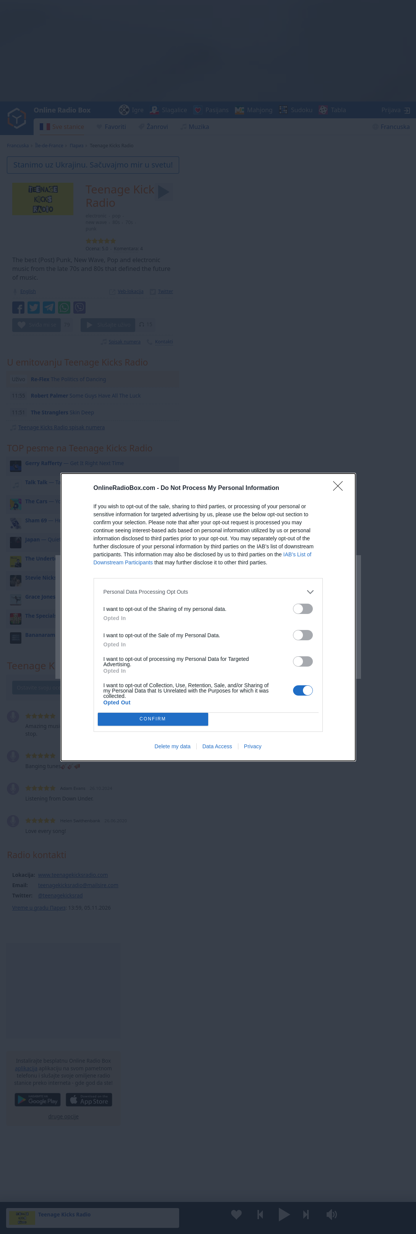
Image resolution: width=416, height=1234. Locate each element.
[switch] (303, 609)
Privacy (253, 746)
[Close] (340, 488)
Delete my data (173, 746)
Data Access (217, 746)
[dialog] (208, 617)
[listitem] (208, 592)
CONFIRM (153, 719)
